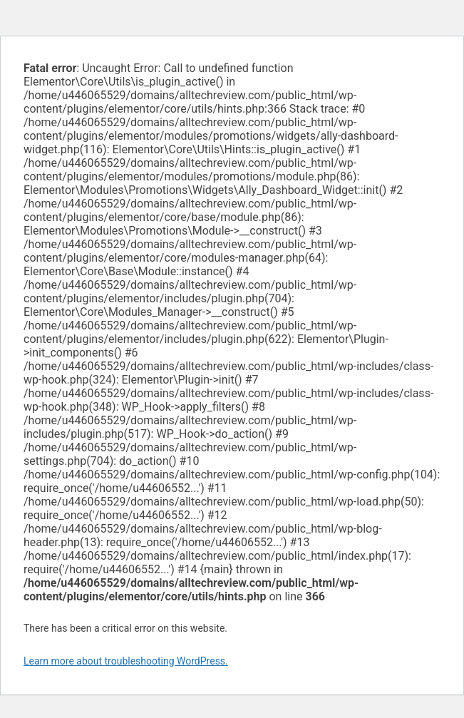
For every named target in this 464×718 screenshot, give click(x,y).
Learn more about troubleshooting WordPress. (126, 661)
